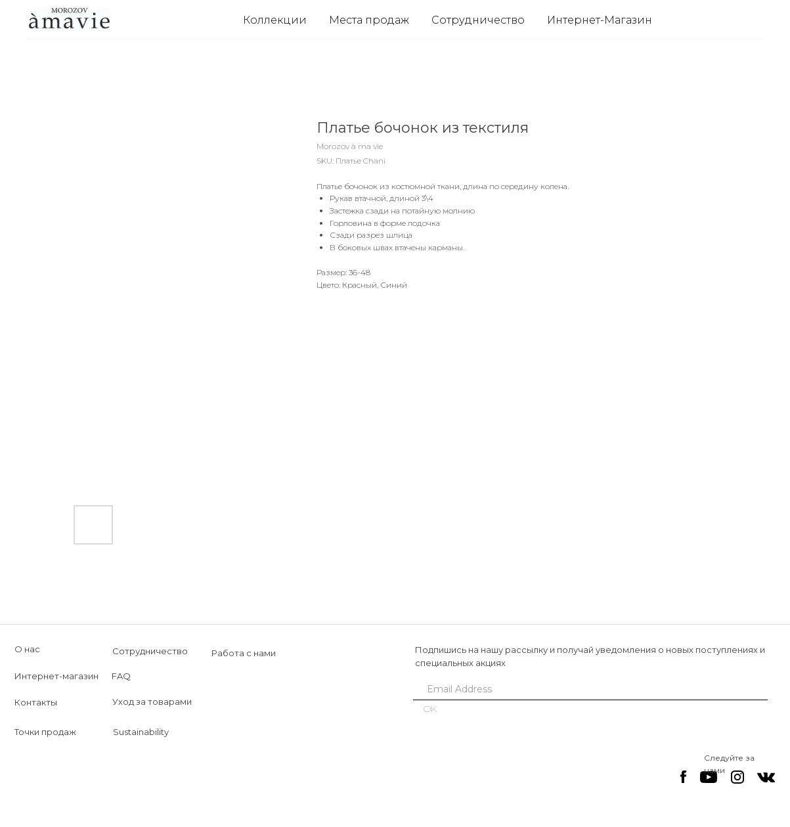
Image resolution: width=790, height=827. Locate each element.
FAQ (121, 676)
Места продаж (369, 20)
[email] (586, 689)
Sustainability (141, 731)
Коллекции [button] (275, 20)
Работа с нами (243, 653)
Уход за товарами (152, 701)
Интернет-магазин (56, 676)
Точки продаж (45, 731)
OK (430, 709)
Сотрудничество (478, 20)
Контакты (35, 702)
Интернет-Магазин (599, 20)
